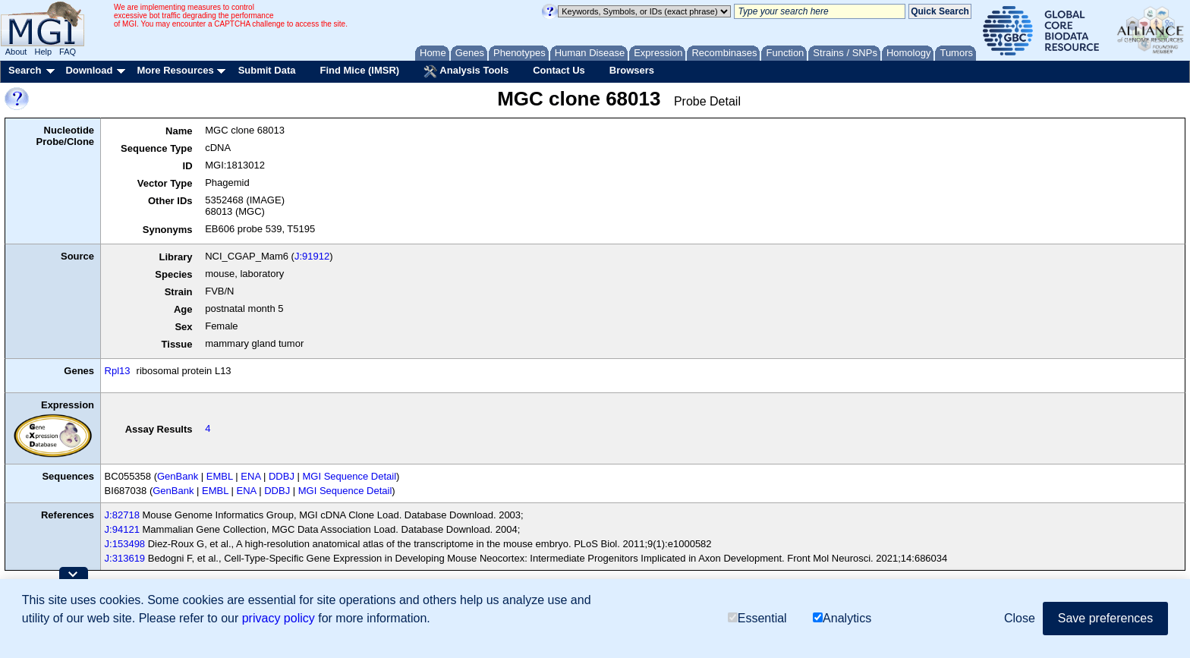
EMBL (219, 476)
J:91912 (311, 256)
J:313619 (125, 558)
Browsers (631, 70)
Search (24, 70)
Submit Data (267, 70)
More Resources (175, 70)
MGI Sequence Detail (350, 476)
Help (43, 51)
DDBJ (281, 476)
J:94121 (122, 529)
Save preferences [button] (1105, 618)
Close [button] (1019, 618)
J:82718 (122, 515)
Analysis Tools (465, 71)
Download (88, 70)
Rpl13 (118, 370)
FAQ (67, 51)
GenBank (177, 476)
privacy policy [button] (278, 618)
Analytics (842, 618)
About (16, 51)
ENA (250, 476)
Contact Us (559, 70)
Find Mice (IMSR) (359, 70)
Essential (757, 618)
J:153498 (125, 543)
